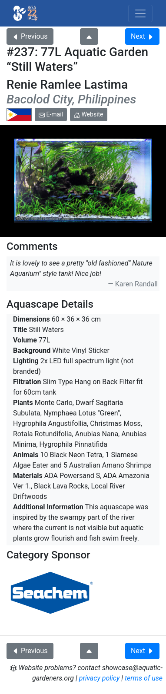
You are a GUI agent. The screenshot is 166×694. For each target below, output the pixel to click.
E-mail (51, 114)
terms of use (144, 678)
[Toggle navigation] (140, 13)
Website (88, 114)
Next (142, 36)
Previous (30, 36)
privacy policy (99, 678)
